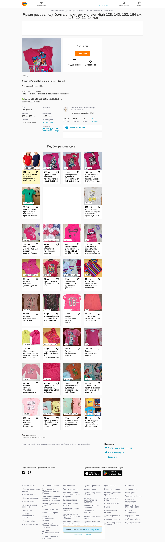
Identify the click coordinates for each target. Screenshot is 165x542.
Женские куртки (28, 486)
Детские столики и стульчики (50, 537)
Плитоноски (27, 510)
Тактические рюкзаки (31, 525)
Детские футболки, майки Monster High (51, 130)
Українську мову (92, 529)
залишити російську (82, 535)
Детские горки (69, 486)
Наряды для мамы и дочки (50, 505)
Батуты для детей (111, 503)
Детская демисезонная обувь (51, 532)
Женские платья (28, 494)
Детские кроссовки (112, 516)
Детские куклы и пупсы (111, 499)
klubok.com (24, 3)
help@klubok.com (132, 516)
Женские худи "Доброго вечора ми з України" (51, 491)
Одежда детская (70, 500)
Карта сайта (130, 486)
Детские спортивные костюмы (112, 524)
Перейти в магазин (75, 127)
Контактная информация (130, 500)
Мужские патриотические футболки (90, 500)
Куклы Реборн (110, 486)
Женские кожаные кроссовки (29, 506)
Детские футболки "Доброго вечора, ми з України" (71, 516)
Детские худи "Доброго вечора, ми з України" (51, 525)
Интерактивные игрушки (110, 511)
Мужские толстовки (92, 522)
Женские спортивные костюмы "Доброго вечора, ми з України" (51, 498)
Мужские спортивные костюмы (92, 494)
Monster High (48, 122)
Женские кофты (28, 521)
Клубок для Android (133, 523)
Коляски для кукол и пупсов (112, 494)
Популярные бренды (133, 496)
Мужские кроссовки (92, 486)
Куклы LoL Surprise (50, 513)
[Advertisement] (82, 28)
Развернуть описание (31, 101)
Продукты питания (112, 489)
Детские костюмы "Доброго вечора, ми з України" (71, 494)
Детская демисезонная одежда (48, 518)
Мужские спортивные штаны (92, 517)
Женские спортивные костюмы (31, 490)
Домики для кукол (70, 489)
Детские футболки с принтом (34, 438)
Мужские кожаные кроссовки (91, 506)
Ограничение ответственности (132, 506)
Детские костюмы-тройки (70, 504)
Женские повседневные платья (28, 516)
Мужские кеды (90, 489)
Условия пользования (130, 511)
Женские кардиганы (30, 498)
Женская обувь (28, 501)
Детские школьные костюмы (71, 510)
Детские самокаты (50, 509)
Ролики (107, 507)
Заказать (82, 54)
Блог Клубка (130, 493)
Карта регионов (131, 489)
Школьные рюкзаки (112, 519)
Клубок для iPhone (133, 519)
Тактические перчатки (89, 512)
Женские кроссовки (50, 486)
